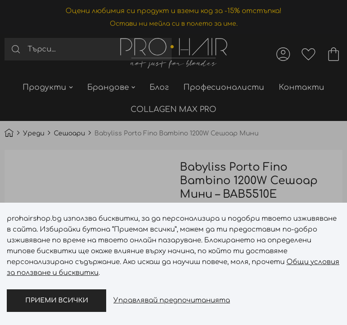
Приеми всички (56, 300)
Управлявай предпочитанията (171, 300)
